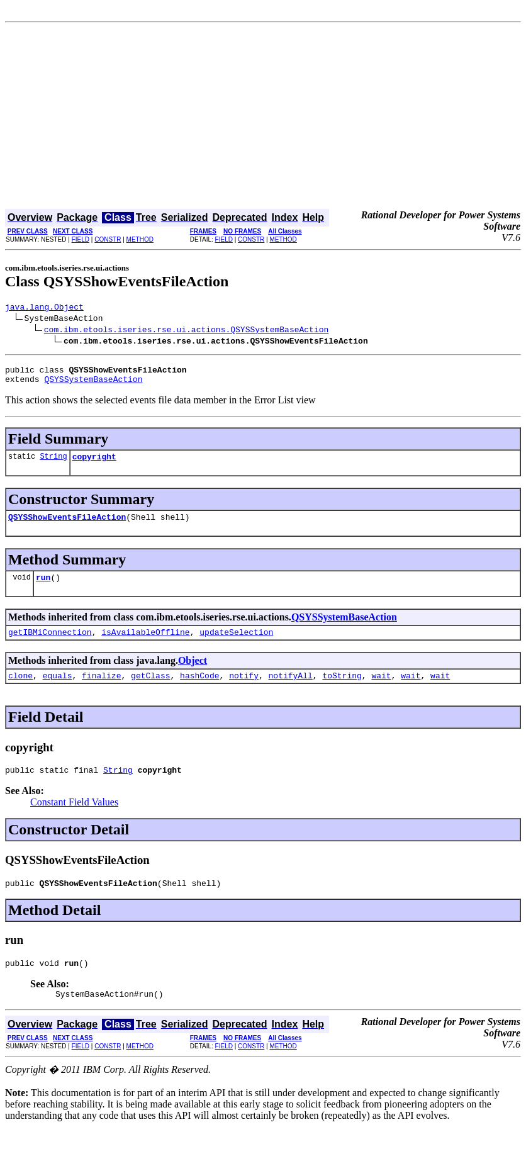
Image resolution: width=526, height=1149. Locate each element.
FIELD (80, 239)
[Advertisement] (263, 117)
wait (381, 690)
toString (341, 690)
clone (20, 690)
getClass (150, 690)
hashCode (199, 690)
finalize (101, 690)
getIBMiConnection (50, 645)
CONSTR (107, 239)
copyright (94, 463)
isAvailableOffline (145, 645)
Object (192, 673)
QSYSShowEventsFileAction (67, 526)
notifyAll (291, 690)
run (43, 588)
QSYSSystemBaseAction (93, 384)
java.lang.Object (44, 308)
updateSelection (236, 645)
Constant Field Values (74, 819)
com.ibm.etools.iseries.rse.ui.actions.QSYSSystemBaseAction (186, 331)
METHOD (140, 239)
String (53, 463)
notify (244, 690)
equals (57, 690)
